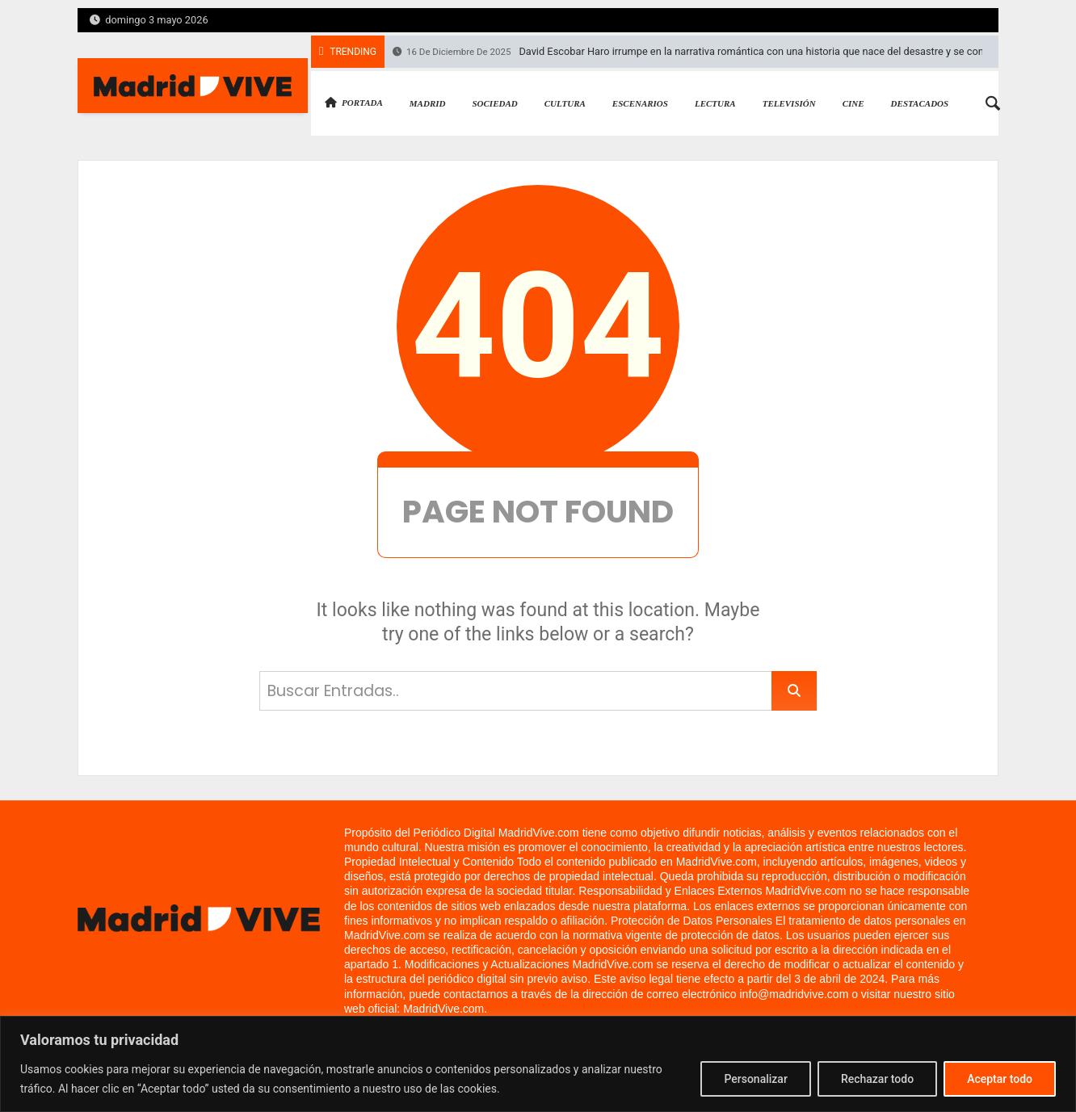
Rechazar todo (877, 1078)
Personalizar (755, 1078)
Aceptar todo (999, 1078)
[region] (538, 1064)
